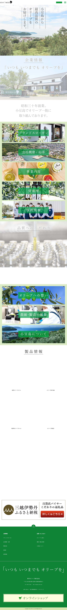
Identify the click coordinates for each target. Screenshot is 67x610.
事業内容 (5, 546)
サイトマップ (41, 589)
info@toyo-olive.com (38, 584)
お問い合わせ (25, 589)
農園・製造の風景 (40, 541)
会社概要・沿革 (6, 541)
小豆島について (40, 546)
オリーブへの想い (40, 537)
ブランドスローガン (7, 537)
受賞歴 (4, 550)
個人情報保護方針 (33, 589)
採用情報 (5, 554)
